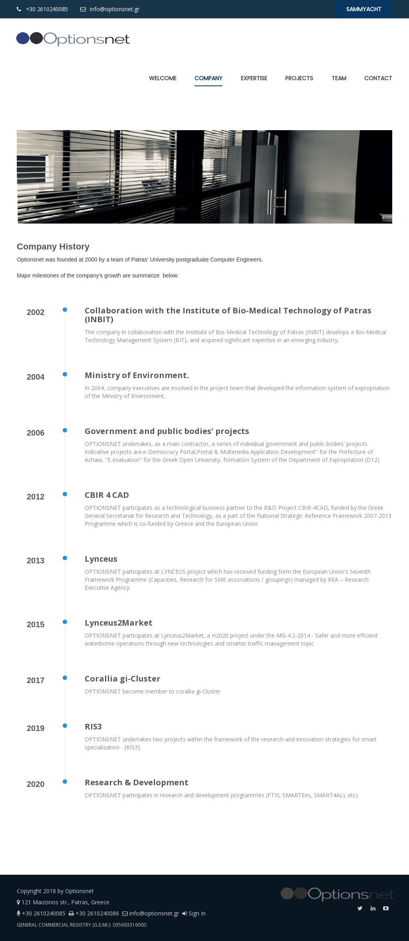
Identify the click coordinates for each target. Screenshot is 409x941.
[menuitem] (163, 78)
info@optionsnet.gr (113, 9)
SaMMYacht (363, 9)
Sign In (194, 913)
